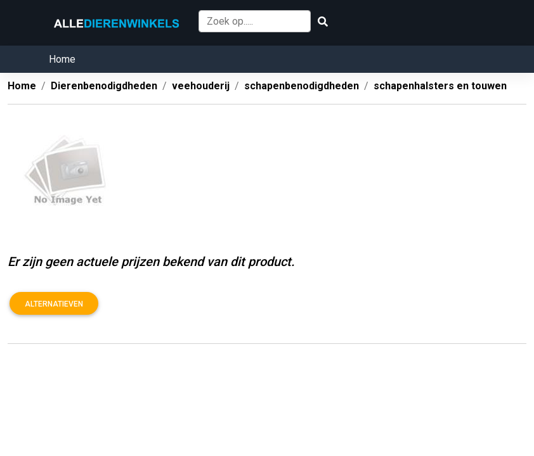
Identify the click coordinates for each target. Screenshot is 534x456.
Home (62, 59)
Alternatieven (54, 304)
